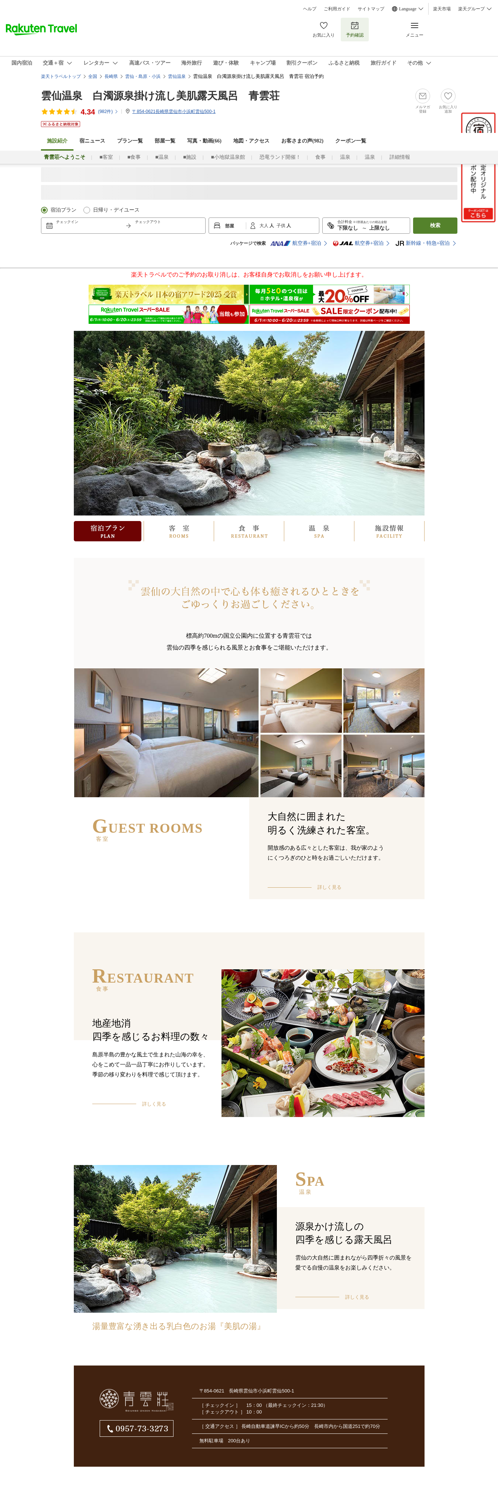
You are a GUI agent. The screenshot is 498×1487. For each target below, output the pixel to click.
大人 (264, 225)
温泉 (345, 157)
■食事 (134, 157)
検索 (435, 225)
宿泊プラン (63, 210)
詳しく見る (329, 887)
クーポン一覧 (350, 141)
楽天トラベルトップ (61, 76)
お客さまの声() (302, 141)
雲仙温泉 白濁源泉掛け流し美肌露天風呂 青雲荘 (160, 96)
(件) (108, 111)
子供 (281, 225)
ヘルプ (309, 8)
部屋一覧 (165, 141)
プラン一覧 (130, 141)
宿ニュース (92, 141)
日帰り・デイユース (116, 210)
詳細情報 (399, 157)
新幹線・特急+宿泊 (422, 243)
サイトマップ (371, 8)
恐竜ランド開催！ (280, 157)
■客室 (106, 157)
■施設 (189, 157)
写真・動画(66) (204, 141)
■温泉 (161, 157)
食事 (320, 157)
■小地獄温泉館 (228, 157)
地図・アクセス (251, 141)
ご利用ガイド (337, 8)
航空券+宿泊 (295, 243)
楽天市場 (442, 8)
